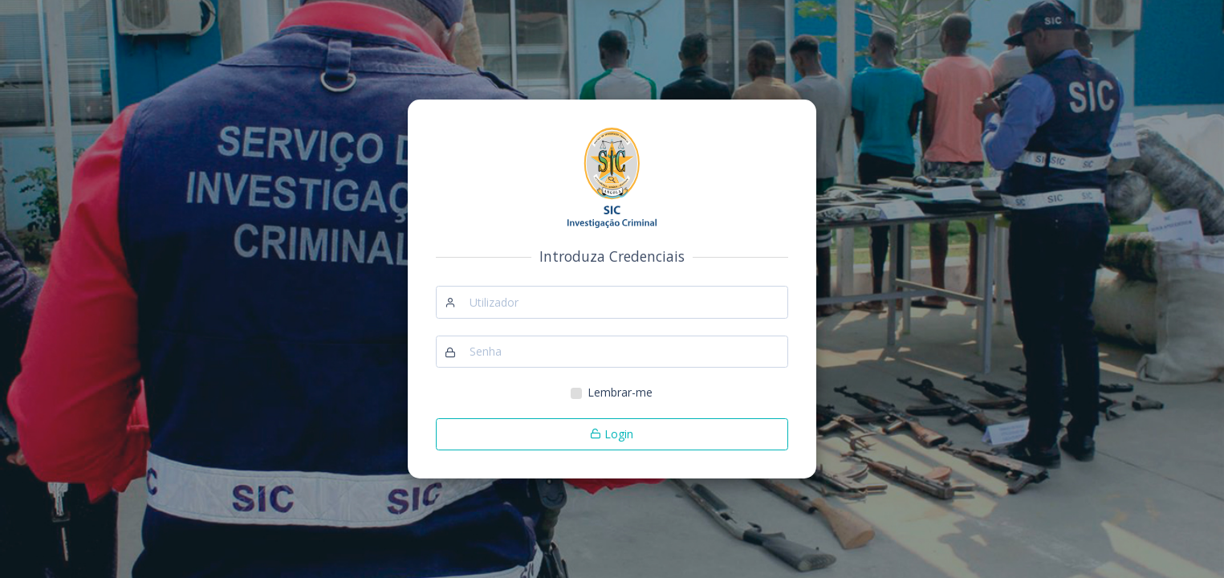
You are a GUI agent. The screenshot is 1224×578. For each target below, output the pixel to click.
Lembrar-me (620, 392)
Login (611, 434)
